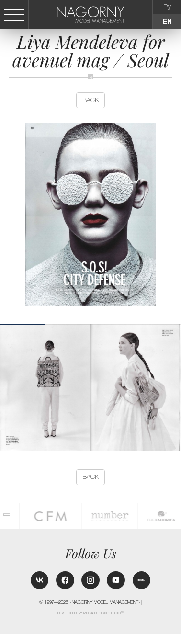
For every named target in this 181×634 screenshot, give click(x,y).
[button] (177, 387)
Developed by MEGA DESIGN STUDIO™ (90, 613)
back (90, 99)
